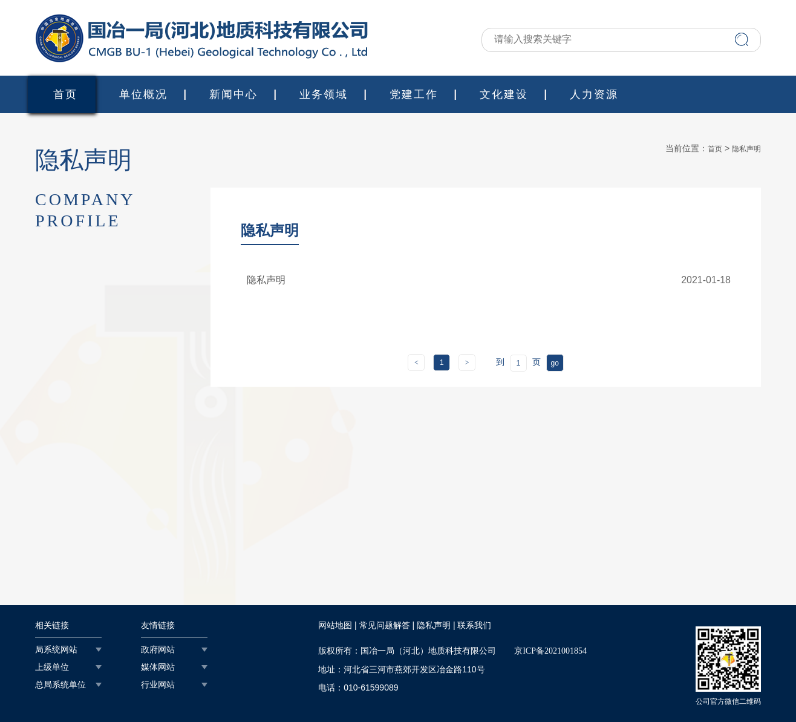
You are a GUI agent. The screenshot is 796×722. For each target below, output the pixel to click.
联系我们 (474, 625)
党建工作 (414, 94)
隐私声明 (746, 149)
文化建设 (504, 94)
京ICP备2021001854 (550, 650)
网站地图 (335, 625)
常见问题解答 (384, 625)
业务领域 (323, 94)
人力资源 (594, 94)
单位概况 (143, 94)
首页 (65, 94)
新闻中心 (233, 94)
